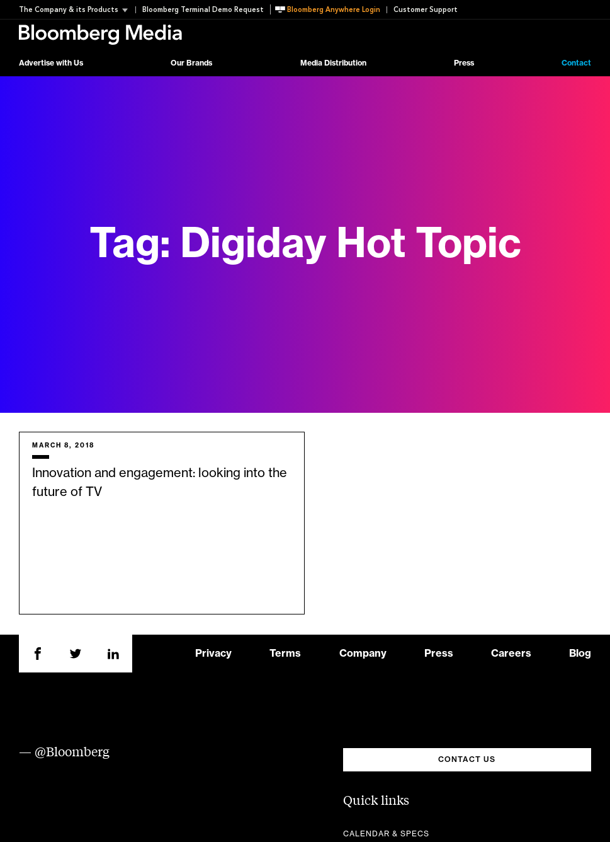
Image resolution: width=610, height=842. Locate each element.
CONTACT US (466, 759)
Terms (285, 654)
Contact (576, 63)
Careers (511, 654)
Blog (580, 654)
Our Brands (191, 63)
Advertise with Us (51, 63)
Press (464, 63)
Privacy (213, 654)
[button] (77, 9)
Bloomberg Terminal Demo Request (203, 9)
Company (363, 654)
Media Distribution (333, 63)
